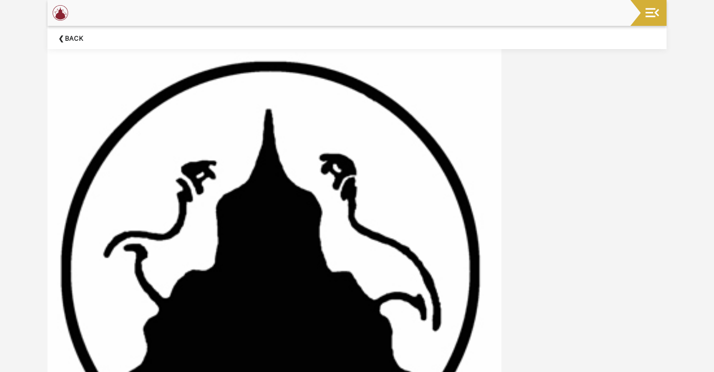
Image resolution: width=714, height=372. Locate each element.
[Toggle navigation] (652, 13)
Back (73, 38)
